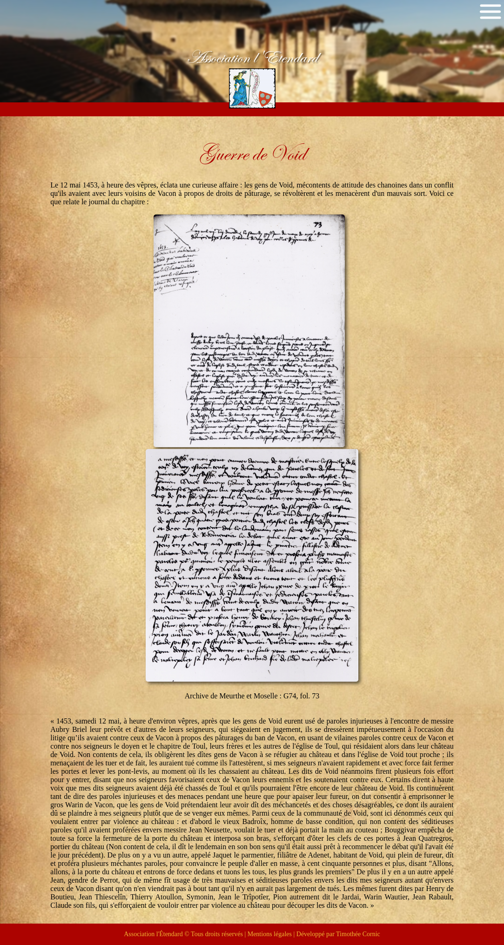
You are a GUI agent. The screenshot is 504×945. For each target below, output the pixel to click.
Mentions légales (270, 934)
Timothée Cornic (358, 934)
